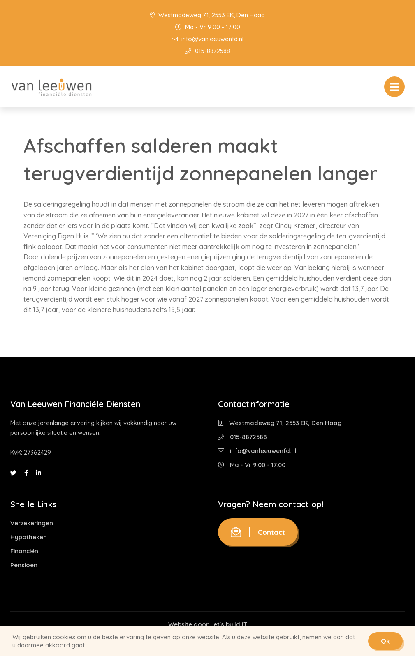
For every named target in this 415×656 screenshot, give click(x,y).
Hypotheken (28, 537)
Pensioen (23, 565)
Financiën (24, 551)
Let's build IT (228, 624)
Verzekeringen (31, 523)
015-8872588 (207, 51)
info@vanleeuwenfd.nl (207, 39)
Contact (258, 532)
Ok (385, 641)
